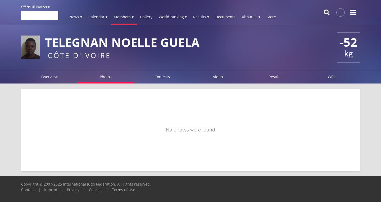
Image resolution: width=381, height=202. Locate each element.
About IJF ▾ (251, 16)
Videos (219, 76)
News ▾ (75, 16)
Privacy (73, 189)
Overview (49, 76)
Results (275, 76)
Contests (162, 76)
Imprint (50, 189)
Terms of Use (123, 189)
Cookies (95, 189)
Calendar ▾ (97, 16)
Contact (28, 189)
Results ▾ (201, 16)
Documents (225, 16)
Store (271, 16)
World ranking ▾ (173, 16)
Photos (106, 76)
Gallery (146, 16)
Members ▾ (124, 16)
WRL (331, 76)
